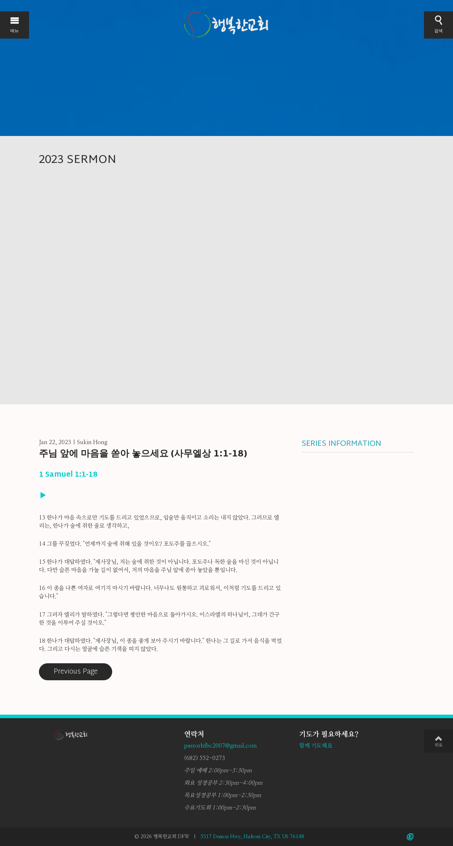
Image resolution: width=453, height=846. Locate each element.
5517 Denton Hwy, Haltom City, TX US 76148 (252, 836)
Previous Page (75, 671)
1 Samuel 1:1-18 (68, 475)
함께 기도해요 (315, 746)
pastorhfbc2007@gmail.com (220, 746)
